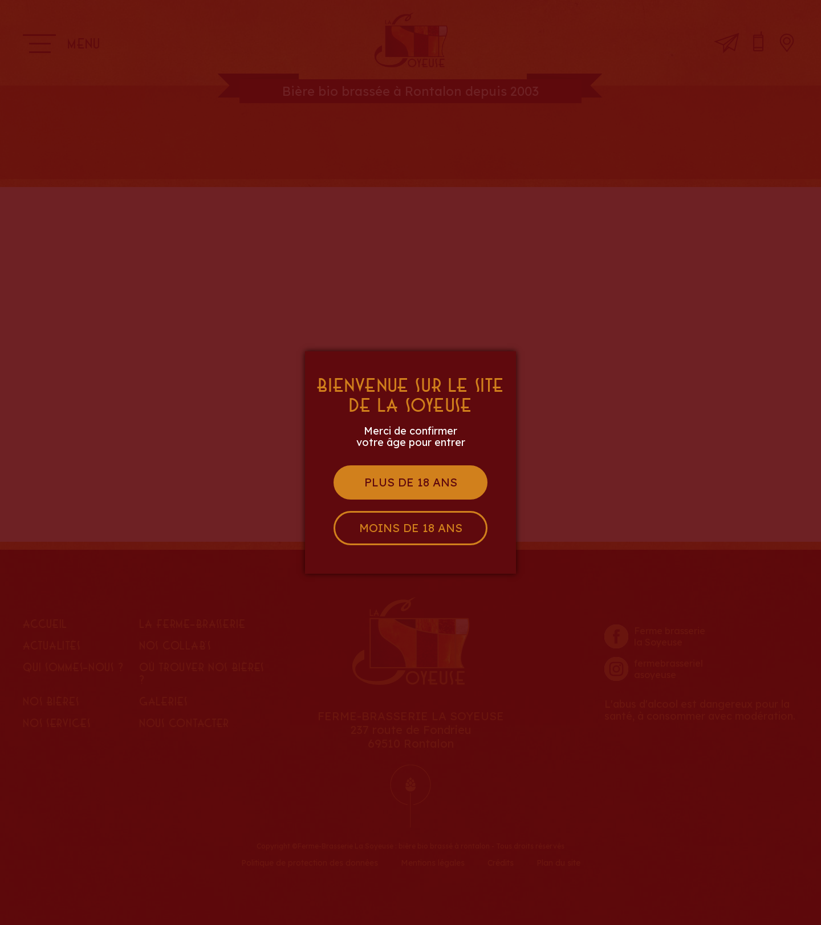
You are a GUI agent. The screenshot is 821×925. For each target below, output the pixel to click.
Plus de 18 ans (410, 482)
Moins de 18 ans (410, 528)
